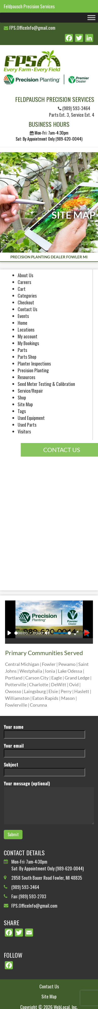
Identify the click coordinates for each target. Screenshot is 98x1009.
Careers (24, 282)
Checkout (26, 302)
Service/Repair (30, 390)
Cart (22, 289)
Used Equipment (31, 418)
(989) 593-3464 (74, 108)
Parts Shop (27, 356)
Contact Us (27, 309)
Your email (44, 749)
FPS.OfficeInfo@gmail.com (32, 27)
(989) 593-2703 (32, 896)
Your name (44, 730)
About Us (25, 275)
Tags (22, 411)
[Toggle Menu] (91, 17)
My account (27, 336)
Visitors (24, 431)
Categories (27, 295)
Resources (26, 377)
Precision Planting (33, 370)
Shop (22, 397)
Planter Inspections (34, 363)
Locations (26, 329)
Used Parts (27, 424)
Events (23, 316)
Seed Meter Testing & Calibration (46, 384)
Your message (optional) (49, 803)
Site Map (25, 404)
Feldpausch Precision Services (29, 6)
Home (22, 322)
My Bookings (28, 343)
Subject (44, 768)
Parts (22, 350)
